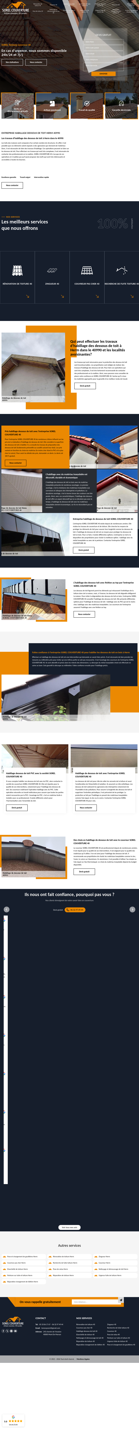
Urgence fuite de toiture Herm (110, 1275)
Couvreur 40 (116, 5)
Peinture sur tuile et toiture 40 (69, 11)
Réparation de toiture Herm (63, 1275)
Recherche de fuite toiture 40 (84, 4)
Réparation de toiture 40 (84, 11)
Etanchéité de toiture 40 (131, 4)
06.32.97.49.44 (76, 910)
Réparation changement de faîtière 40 (116, 11)
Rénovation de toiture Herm (63, 1256)
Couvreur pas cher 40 (69, 4)
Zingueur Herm (104, 1256)
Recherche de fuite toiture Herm (65, 1263)
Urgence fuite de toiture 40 (100, 11)
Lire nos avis (13, 1424)
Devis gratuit (85, 386)
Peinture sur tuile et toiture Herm (19, 1275)
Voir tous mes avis (69, 1227)
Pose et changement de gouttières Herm (22, 1256)
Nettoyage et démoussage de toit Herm (113, 1269)
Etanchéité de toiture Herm (17, 1269)
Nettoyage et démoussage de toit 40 (53, 11)
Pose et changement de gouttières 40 (131, 11)
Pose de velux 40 (38, 11)
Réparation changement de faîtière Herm (22, 1282)
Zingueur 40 (53, 5)
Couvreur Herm (104, 1263)
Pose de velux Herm (60, 1269)
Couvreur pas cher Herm (16, 1263)
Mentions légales (83, 1359)
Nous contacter (36, 62)
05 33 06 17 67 (44, 1324)
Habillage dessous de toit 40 (100, 4)
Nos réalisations (12, 62)
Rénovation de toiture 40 (37, 4)
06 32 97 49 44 (57, 1324)
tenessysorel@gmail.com (50, 1328)
